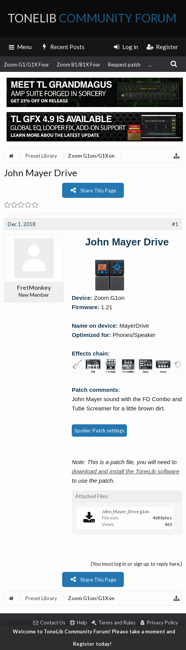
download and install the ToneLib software (125, 471)
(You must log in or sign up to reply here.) (136, 564)
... (150, 64)
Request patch (124, 64)
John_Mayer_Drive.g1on (125, 511)
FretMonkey (34, 287)
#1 (175, 224)
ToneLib (92, 18)
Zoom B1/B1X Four (78, 64)
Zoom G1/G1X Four (26, 64)
